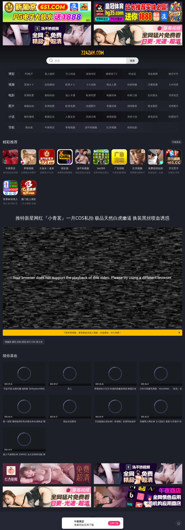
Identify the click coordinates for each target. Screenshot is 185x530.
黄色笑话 (153, 116)
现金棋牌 (153, 73)
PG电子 (29, 73)
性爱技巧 (173, 116)
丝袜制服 (132, 84)
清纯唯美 (132, 106)
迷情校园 (111, 116)
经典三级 (132, 95)
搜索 (132, 60)
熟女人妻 (111, 84)
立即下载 (114, 523)
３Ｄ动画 (91, 84)
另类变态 (173, 95)
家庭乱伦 (50, 116)
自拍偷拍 (50, 84)
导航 (11, 127)
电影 (11, 95)
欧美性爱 (91, 95)
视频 (11, 84)
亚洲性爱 (29, 95)
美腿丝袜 (111, 106)
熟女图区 (153, 106)
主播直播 (153, 84)
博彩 (11, 74)
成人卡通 (70, 95)
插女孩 (29, 127)
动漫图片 (91, 106)
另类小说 (132, 116)
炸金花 (132, 73)
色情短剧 (132, 127)
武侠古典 (91, 116)
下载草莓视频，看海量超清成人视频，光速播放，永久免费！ (122, 333)
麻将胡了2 (111, 73)
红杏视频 (111, 127)
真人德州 (50, 73)
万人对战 (70, 73)
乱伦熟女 (153, 95)
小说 (11, 117)
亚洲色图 (50, 106)
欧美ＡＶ (70, 84)
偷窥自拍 (29, 106)
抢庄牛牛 (173, 73)
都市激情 (29, 116)
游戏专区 (91, 73)
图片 (11, 106)
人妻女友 (70, 116)
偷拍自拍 (50, 95)
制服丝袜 (111, 95)
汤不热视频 (91, 127)
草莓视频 (70, 127)
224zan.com (92, 53)
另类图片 (173, 106)
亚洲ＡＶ (29, 84)
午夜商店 (50, 127)
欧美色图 (70, 106)
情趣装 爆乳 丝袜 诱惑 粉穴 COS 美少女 (24, 341)
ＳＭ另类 (173, 84)
